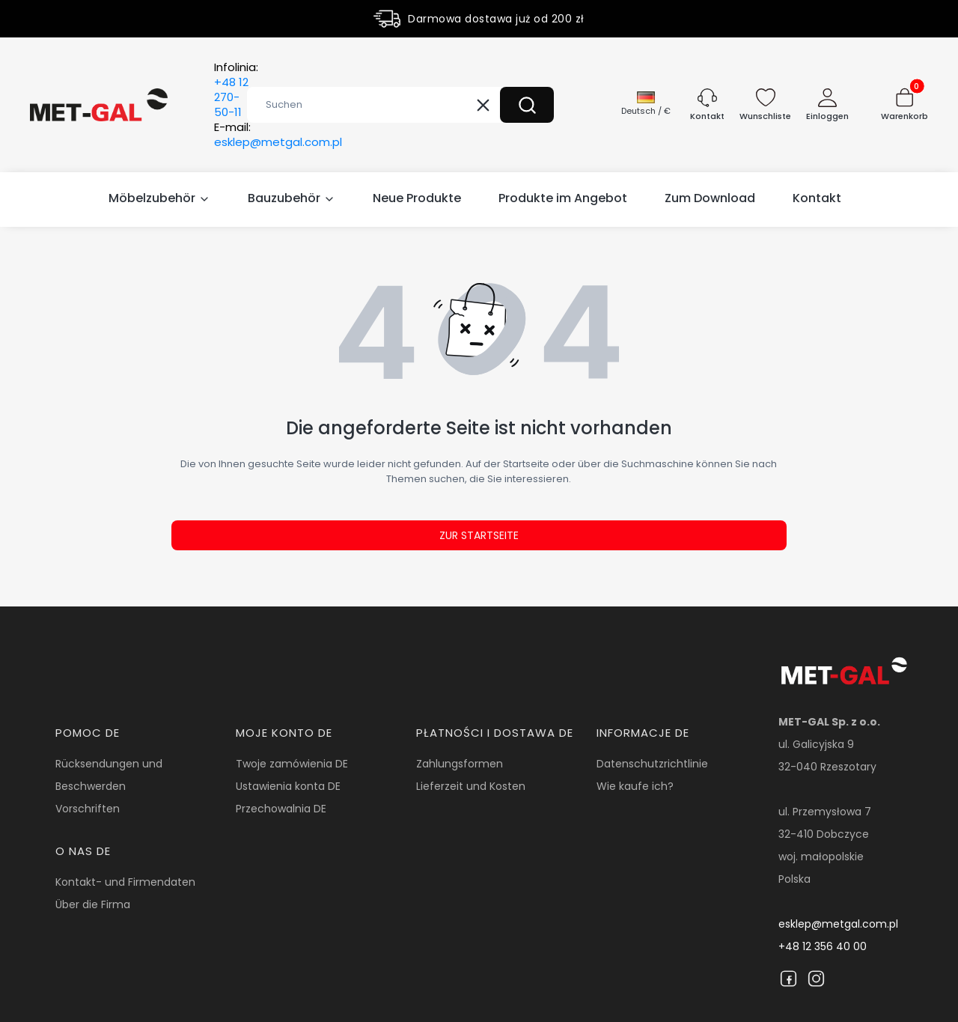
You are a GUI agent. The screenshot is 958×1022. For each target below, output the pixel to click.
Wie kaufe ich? (635, 786)
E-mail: (278, 135)
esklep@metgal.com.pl (838, 923)
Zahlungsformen (459, 763)
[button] (527, 105)
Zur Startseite (479, 535)
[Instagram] (816, 978)
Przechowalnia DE (281, 808)
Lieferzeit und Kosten (470, 786)
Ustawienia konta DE (288, 786)
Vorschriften (87, 808)
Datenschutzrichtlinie (652, 763)
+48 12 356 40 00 (822, 946)
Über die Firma (92, 904)
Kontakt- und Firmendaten (125, 882)
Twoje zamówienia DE (292, 763)
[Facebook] (788, 978)
